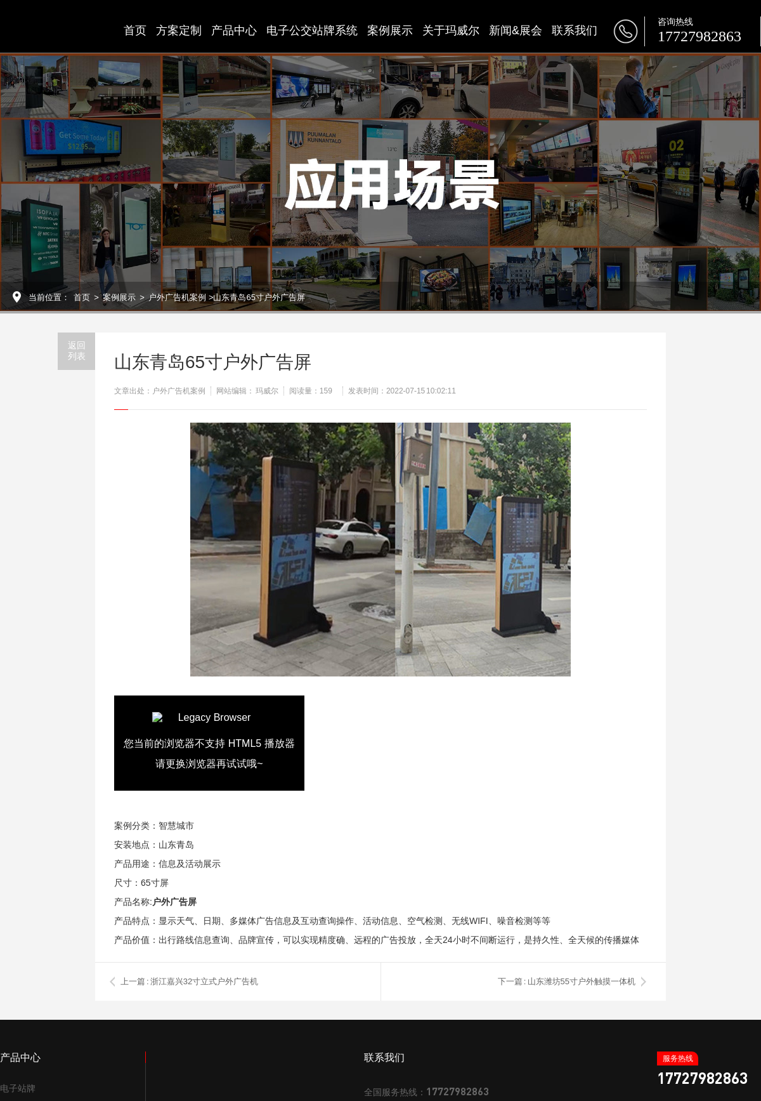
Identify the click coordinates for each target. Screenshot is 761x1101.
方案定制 (179, 30)
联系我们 (574, 30)
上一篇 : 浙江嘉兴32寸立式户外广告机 (189, 981)
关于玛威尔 (450, 30)
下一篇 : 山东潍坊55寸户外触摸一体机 (566, 981)
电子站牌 (18, 1088)
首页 (135, 30)
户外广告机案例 (177, 297)
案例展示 (390, 30)
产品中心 (234, 30)
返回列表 (77, 350)
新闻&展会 (515, 30)
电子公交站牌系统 (312, 30)
